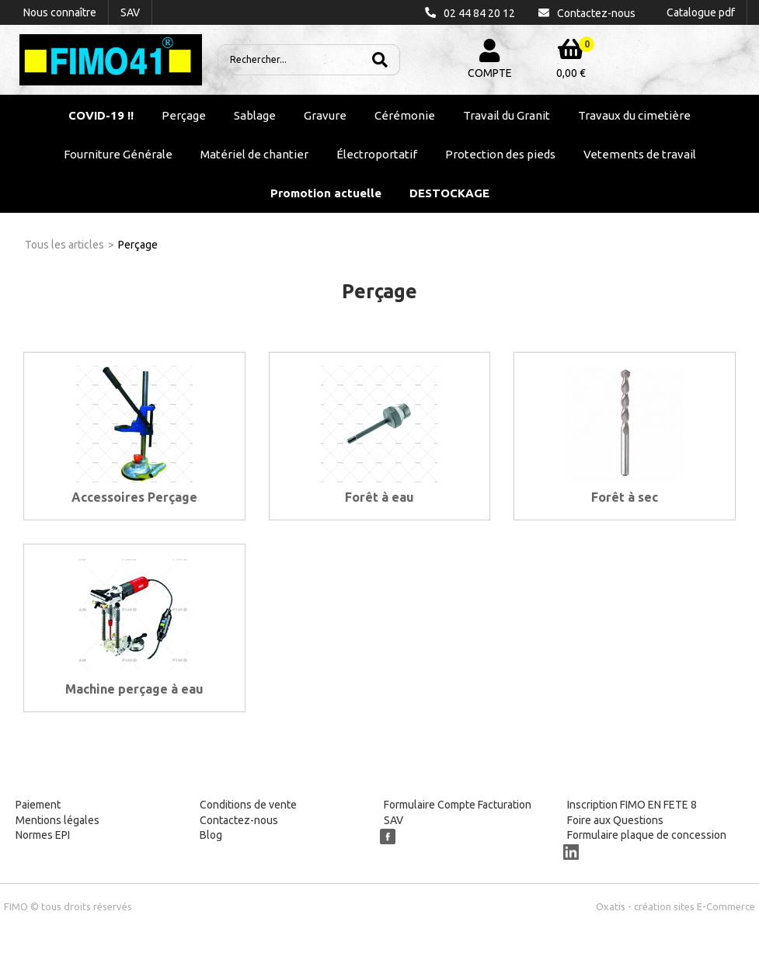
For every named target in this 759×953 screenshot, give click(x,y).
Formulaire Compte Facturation (457, 804)
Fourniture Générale (118, 154)
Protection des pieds (500, 154)
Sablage (255, 115)
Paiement (38, 804)
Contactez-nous (239, 820)
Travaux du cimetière (634, 115)
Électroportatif (376, 154)
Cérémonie (404, 115)
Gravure (325, 115)
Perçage (184, 115)
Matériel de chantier (254, 154)
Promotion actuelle (325, 193)
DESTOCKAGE (449, 193)
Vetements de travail (639, 154)
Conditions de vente (248, 804)
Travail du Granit (506, 115)
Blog (211, 835)
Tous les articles (64, 244)
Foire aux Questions (615, 820)
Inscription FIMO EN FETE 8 (632, 804)
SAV (393, 820)
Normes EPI (43, 835)
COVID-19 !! (101, 115)
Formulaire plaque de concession (646, 835)
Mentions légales (57, 820)
